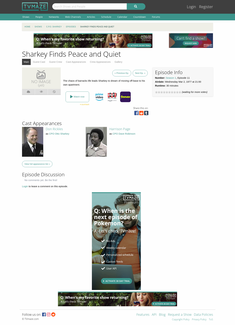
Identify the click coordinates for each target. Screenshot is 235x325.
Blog (162, 315)
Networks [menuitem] (54, 16)
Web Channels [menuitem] (73, 16)
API (154, 315)
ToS (211, 319)
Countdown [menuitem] (139, 16)
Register (206, 6)
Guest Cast (39, 61)
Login (191, 6)
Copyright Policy (180, 319)
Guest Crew (55, 61)
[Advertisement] (93, 40)
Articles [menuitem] (91, 16)
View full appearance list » (37, 164)
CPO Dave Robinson (124, 133)
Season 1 (171, 77)
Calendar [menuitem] (122, 16)
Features (142, 315)
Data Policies (203, 315)
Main (26, 61)
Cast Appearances (76, 61)
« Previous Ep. (122, 73)
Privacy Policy (199, 319)
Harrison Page (119, 129)
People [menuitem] (39, 16)
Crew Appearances (100, 61)
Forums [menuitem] (156, 16)
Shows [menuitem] (25, 16)
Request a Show (179, 315)
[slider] (168, 92)
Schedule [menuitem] (106, 16)
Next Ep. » (140, 73)
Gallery (118, 61)
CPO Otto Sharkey (59, 133)
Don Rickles (54, 129)
